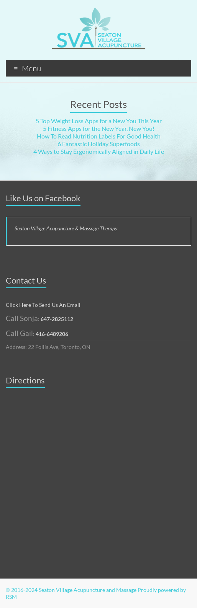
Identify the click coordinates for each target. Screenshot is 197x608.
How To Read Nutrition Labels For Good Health (99, 136)
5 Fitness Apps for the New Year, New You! (98, 128)
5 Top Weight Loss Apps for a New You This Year (99, 120)
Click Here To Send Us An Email (43, 305)
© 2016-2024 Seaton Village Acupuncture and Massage (71, 590)
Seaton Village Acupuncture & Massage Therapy (66, 228)
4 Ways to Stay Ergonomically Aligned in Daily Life (98, 151)
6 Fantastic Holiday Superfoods (98, 143)
